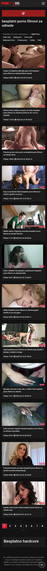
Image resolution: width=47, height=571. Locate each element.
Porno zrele (28, 37)
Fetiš (39, 40)
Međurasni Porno (9, 40)
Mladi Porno (35, 34)
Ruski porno (18, 37)
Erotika (32, 40)
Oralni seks (7, 37)
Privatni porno (22, 40)
